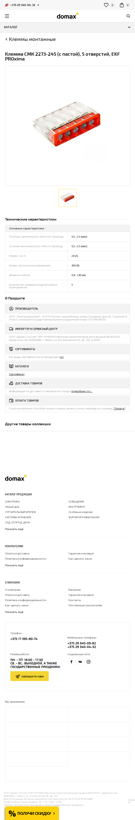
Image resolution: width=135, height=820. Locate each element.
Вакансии (75, 589)
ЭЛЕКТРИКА (12, 501)
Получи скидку (34, 813)
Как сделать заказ (80, 558)
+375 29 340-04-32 (82, 647)
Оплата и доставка (17, 553)
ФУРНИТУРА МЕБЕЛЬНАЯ (84, 517)
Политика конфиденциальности (25, 558)
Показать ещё (14, 529)
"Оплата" (119, 408)
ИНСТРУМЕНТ (77, 507)
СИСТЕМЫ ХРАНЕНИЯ (18, 517)
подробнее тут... (81, 391)
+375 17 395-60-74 (23, 639)
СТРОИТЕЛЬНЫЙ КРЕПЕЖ (20, 512)
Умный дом (12, 507)
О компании (12, 589)
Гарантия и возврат (81, 553)
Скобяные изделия (81, 512)
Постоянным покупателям (85, 605)
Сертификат (17, 374)
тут (61, 357)
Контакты (75, 600)
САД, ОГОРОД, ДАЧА (17, 522)
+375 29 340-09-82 (82, 643)
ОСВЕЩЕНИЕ (76, 501)
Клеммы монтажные (32, 39)
